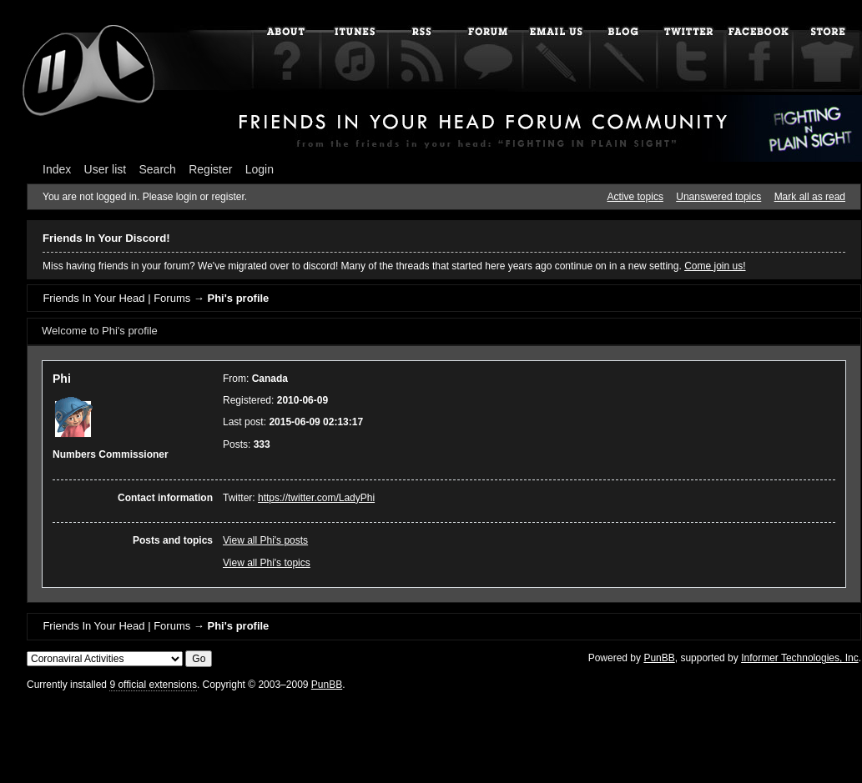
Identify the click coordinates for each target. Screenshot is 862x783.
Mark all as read (809, 197)
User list (105, 169)
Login (259, 169)
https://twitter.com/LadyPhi (316, 498)
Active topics (635, 197)
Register (210, 169)
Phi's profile (238, 298)
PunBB (658, 658)
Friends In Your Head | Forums (116, 298)
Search (157, 169)
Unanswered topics (718, 197)
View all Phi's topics (266, 563)
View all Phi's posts (265, 540)
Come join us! (714, 266)
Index (57, 169)
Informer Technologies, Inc (800, 658)
